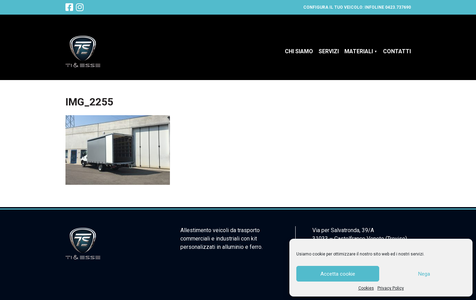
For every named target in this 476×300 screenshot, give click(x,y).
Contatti (397, 51)
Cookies (366, 288)
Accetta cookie (337, 274)
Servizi (329, 51)
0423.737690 (398, 7)
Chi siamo (299, 51)
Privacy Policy (390, 288)
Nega (424, 274)
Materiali (358, 51)
